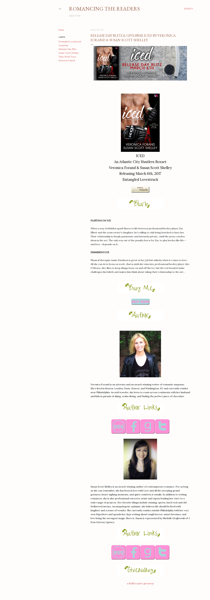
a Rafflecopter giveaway (140, 583)
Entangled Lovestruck (69, 41)
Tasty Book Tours (67, 56)
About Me (75, 16)
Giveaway (63, 45)
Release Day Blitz (67, 49)
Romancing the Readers (104, 8)
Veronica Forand (66, 60)
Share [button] (61, 30)
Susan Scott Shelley (68, 53)
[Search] (188, 8)
